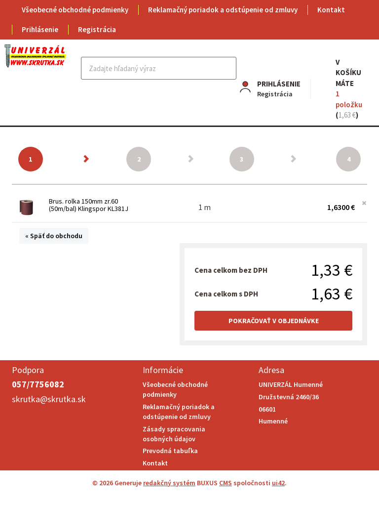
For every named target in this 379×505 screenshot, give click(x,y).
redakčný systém (169, 482)
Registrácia (97, 29)
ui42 (278, 482)
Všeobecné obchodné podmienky (75, 9)
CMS (225, 482)
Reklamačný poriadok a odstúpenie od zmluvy (223, 9)
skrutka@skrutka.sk (49, 399)
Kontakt (331, 9)
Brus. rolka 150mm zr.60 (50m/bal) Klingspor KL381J (88, 205)
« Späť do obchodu (53, 235)
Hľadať (227, 68)
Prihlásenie (40, 29)
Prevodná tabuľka (170, 450)
